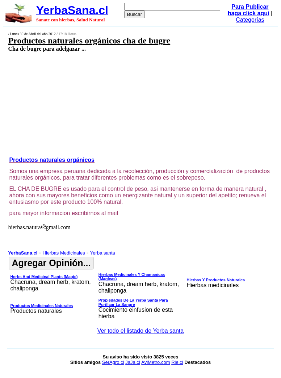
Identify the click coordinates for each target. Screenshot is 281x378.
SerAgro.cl (113, 362)
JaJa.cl (132, 362)
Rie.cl (177, 362)
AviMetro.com (155, 362)
